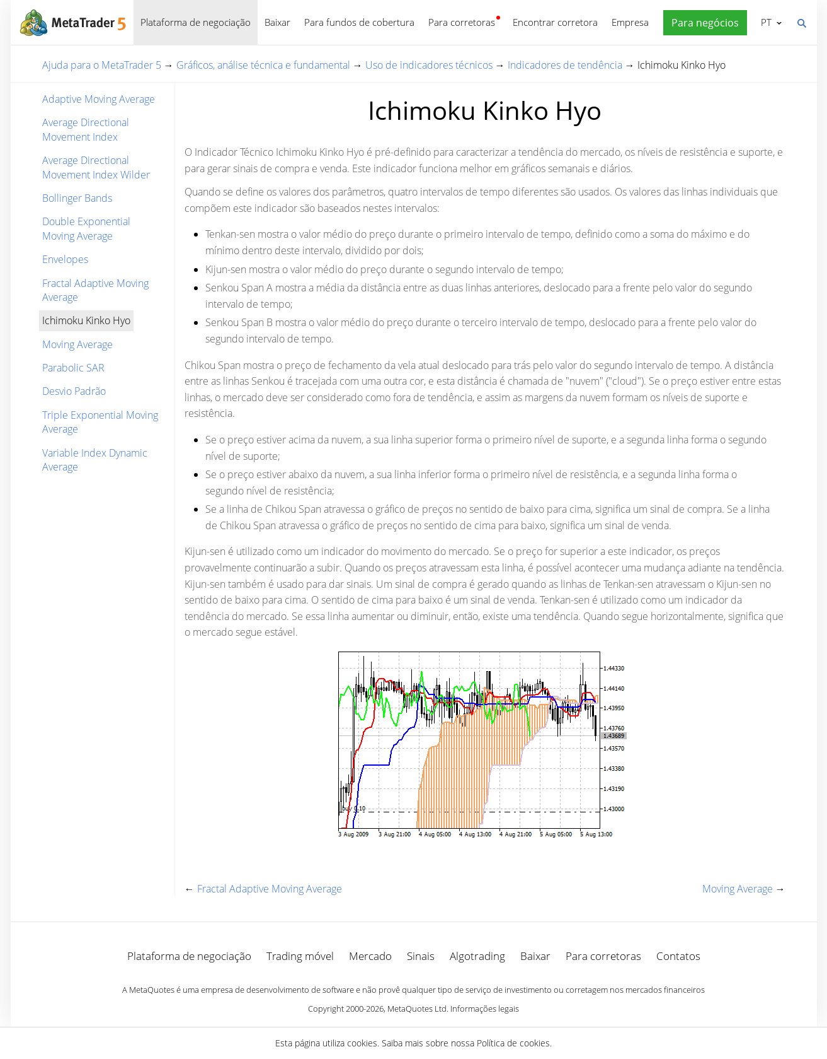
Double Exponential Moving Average (86, 228)
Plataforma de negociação (195, 22)
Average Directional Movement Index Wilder (96, 167)
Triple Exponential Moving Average (100, 422)
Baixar (277, 22)
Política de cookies (513, 1043)
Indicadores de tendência (565, 65)
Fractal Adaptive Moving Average (95, 290)
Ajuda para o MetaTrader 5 (101, 65)
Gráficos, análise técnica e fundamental (263, 65)
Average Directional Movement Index (85, 129)
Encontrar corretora (555, 22)
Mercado (370, 956)
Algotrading (477, 956)
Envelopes (65, 259)
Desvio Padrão (74, 391)
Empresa (630, 22)
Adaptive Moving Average (98, 99)
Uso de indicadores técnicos (429, 65)
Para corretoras (461, 22)
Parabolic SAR (73, 368)
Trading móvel (300, 956)
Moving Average (77, 344)
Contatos (678, 956)
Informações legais (484, 1008)
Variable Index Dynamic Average (94, 460)
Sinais (421, 956)
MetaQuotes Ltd (417, 1008)
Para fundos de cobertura (359, 22)
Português (764, 22)
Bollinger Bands (77, 198)
